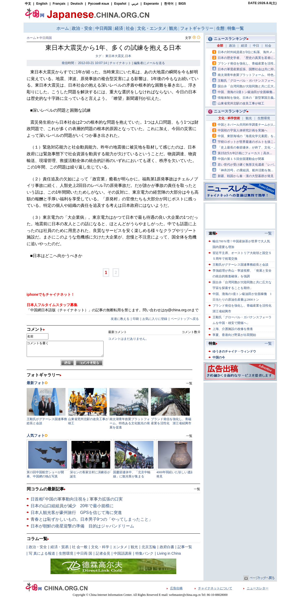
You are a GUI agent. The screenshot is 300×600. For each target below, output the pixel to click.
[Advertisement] (240, 416)
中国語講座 (123, 553)
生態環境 (66, 553)
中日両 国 (84, 553)
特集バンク (144, 553)
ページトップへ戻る (185, 319)
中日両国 (45, 38)
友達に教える (120, 319)
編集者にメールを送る (149, 63)
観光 (134, 547)
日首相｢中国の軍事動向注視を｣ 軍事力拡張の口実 (77, 499)
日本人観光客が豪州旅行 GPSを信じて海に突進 (76, 512)
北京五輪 (149, 547)
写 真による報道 (42, 553)
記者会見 (103, 553)
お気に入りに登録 (154, 319)
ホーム (31, 38)
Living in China (169, 553)
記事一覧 (185, 547)
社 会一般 (79, 547)
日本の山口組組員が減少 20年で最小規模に (72, 506)
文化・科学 (100, 547)
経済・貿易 (59, 547)
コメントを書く (65, 349)
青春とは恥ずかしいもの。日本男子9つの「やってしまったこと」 (92, 519)
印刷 (136, 319)
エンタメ (120, 547)
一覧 (197, 489)
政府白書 (167, 547)
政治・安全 (38, 547)
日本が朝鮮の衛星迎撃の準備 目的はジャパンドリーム (82, 526)
